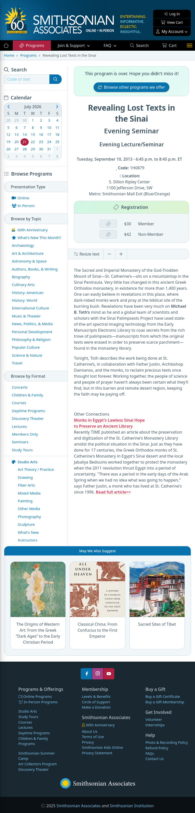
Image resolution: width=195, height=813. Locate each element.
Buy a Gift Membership (165, 702)
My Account (170, 31)
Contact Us (155, 758)
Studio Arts (24, 461)
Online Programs (35, 696)
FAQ (113, 45)
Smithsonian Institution (132, 806)
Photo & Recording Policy (167, 742)
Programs (31, 45)
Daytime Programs (34, 733)
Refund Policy (157, 748)
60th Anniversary (98, 725)
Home (9, 55)
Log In (172, 13)
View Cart (172, 22)
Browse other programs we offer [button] (131, 87)
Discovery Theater (33, 769)
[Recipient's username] (26, 79)
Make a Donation (96, 707)
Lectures (25, 727)
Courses (25, 722)
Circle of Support (96, 702)
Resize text (86, 254)
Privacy (88, 742)
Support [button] (72, 45)
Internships (155, 725)
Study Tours (28, 716)
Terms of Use (93, 736)
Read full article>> (113, 492)
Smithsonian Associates (78, 806)
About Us (89, 731)
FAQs (150, 753)
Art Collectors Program (37, 764)
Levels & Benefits (96, 696)
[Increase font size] (121, 254)
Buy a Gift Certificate (163, 696)
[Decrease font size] (109, 254)
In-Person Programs (38, 702)
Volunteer (154, 719)
